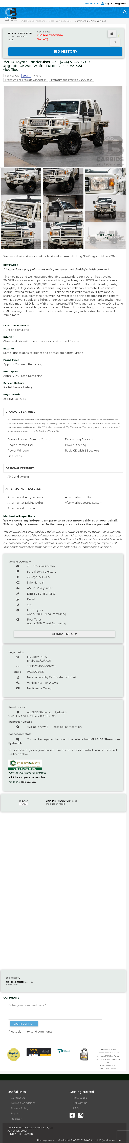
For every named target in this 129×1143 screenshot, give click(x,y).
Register (120, 3)
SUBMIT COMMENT (24, 1023)
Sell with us (92, 3)
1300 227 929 (28, 781)
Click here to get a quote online (27, 777)
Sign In (107, 3)
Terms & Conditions (23, 1102)
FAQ (76, 1108)
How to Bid (80, 1097)
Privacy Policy (19, 1108)
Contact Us (18, 1097)
